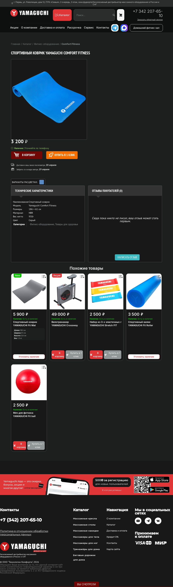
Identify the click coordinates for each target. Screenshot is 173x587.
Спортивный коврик (25, 321)
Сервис (89, 27)
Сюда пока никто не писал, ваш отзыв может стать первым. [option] (125, 219)
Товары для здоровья (66, 224)
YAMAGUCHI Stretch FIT (103, 325)
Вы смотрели (86, 584)
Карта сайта (113, 549)
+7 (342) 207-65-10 (21, 520)
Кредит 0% (112, 537)
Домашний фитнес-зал (146, 27)
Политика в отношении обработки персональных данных (24, 533)
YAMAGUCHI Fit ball (24, 416)
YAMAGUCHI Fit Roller (140, 325)
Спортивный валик (139, 321)
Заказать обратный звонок (150, 19)
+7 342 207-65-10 (148, 13)
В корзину (58, 355)
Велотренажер (60, 321)
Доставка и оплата (52, 27)
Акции (14, 27)
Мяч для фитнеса (23, 412)
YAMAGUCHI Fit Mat (24, 325)
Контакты (102, 27)
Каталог (111, 524)
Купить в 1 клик (62, 155)
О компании (29, 27)
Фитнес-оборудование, (42, 224)
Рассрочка (74, 27)
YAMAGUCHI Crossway (65, 325)
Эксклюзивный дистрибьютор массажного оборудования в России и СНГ (126, 3)
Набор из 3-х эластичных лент (108, 321)
